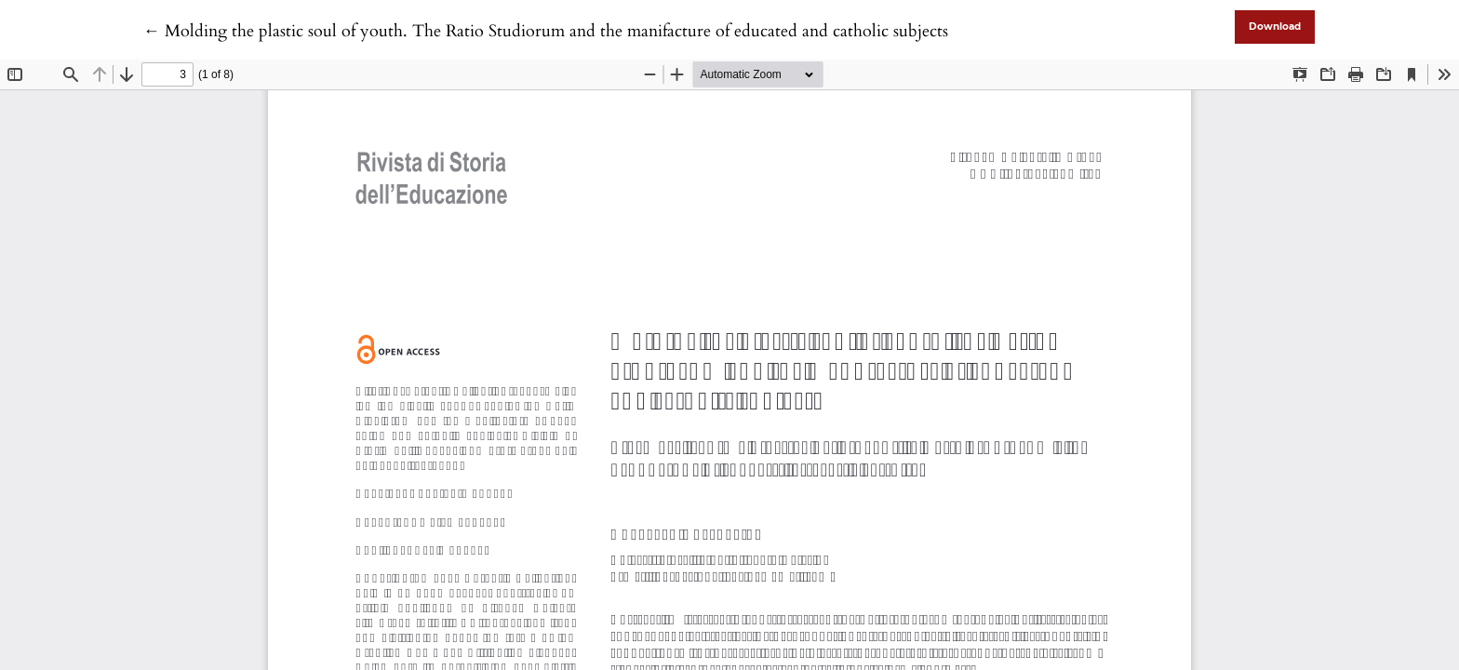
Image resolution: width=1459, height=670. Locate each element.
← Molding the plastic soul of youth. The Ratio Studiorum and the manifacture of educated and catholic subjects (545, 31)
